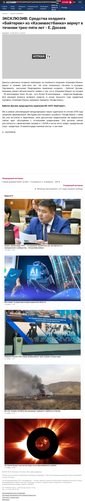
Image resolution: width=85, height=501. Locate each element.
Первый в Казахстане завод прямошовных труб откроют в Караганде (32, 357)
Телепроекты (27, 2)
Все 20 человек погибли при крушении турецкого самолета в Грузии (32, 411)
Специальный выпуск (33, 8)
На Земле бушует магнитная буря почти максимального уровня (30, 465)
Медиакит (5, 499)
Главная (4, 13)
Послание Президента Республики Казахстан (19, 495)
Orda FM (58, 2)
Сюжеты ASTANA (16, 13)
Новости (16, 2)
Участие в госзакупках (10, 497)
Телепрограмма (48, 2)
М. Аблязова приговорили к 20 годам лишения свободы (59, 189)
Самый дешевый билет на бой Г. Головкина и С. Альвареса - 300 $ (31, 182)
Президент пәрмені (44, 8)
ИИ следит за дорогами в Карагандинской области (25, 302)
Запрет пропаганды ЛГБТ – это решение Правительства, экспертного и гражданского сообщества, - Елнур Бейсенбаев (33, 247)
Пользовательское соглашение (13, 493)
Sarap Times (13, 8)
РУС (80, 2)
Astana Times (4, 8)
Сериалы (37, 2)
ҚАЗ (74, 2)
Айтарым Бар (22, 8)
